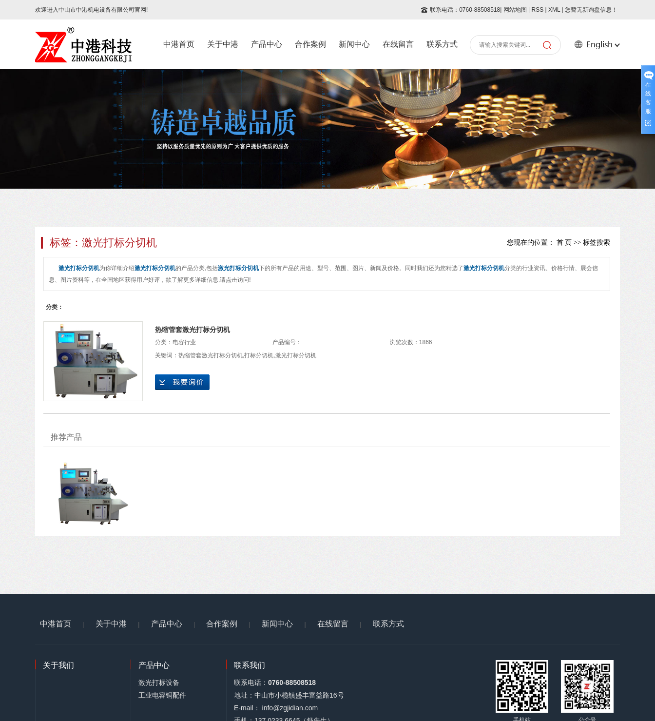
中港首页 (178, 44)
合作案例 (310, 44)
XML (554, 9)
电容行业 (184, 342)
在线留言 (398, 44)
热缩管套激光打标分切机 (192, 329)
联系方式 (442, 44)
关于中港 (222, 44)
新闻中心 (354, 44)
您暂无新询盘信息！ (591, 9)
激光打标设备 (158, 682)
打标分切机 (258, 355)
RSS (537, 9)
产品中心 (266, 44)
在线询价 (182, 382)
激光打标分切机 (295, 355)
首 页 (564, 242)
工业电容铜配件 (162, 695)
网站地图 (515, 9)
